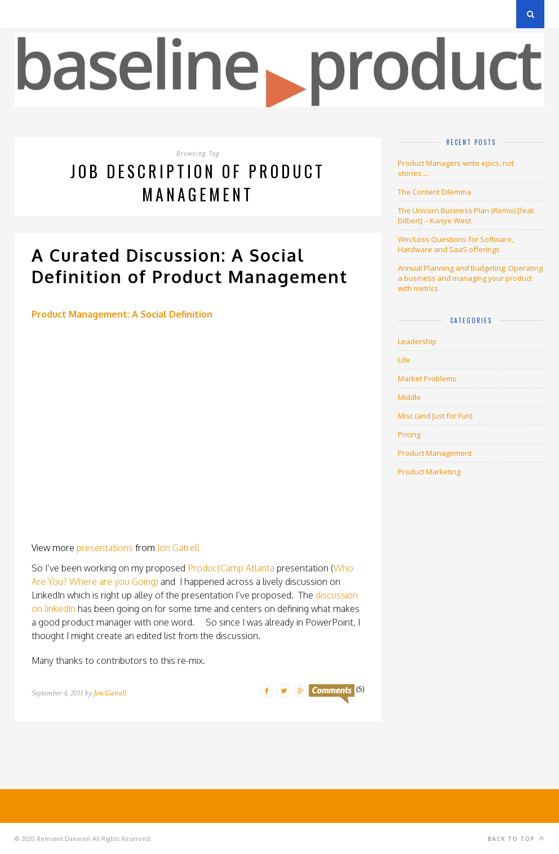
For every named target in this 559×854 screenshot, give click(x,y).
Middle (409, 397)
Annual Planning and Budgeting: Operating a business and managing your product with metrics (470, 278)
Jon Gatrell (178, 547)
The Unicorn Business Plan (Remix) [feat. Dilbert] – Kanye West (466, 215)
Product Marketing (429, 471)
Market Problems (427, 378)
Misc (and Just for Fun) (435, 416)
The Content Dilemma (434, 192)
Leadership (417, 341)
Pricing (409, 434)
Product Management (435, 453)
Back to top (515, 838)
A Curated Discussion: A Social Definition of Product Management (190, 265)
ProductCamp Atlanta (231, 568)
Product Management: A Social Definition (122, 314)
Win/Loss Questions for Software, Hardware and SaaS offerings (455, 244)
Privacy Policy (92, 14)
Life (404, 360)
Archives (31, 14)
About (149, 14)
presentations (105, 547)
